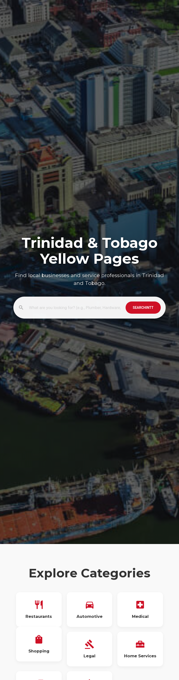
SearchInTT (143, 308)
